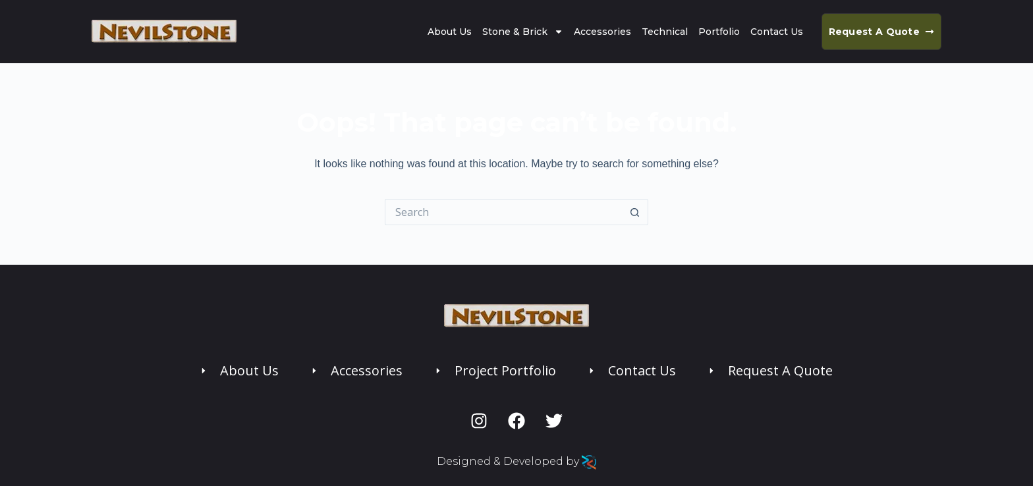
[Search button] (635, 212)
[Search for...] (503, 212)
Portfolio (719, 32)
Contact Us (776, 32)
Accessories (602, 32)
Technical (665, 32)
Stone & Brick (522, 31)
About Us (450, 32)
